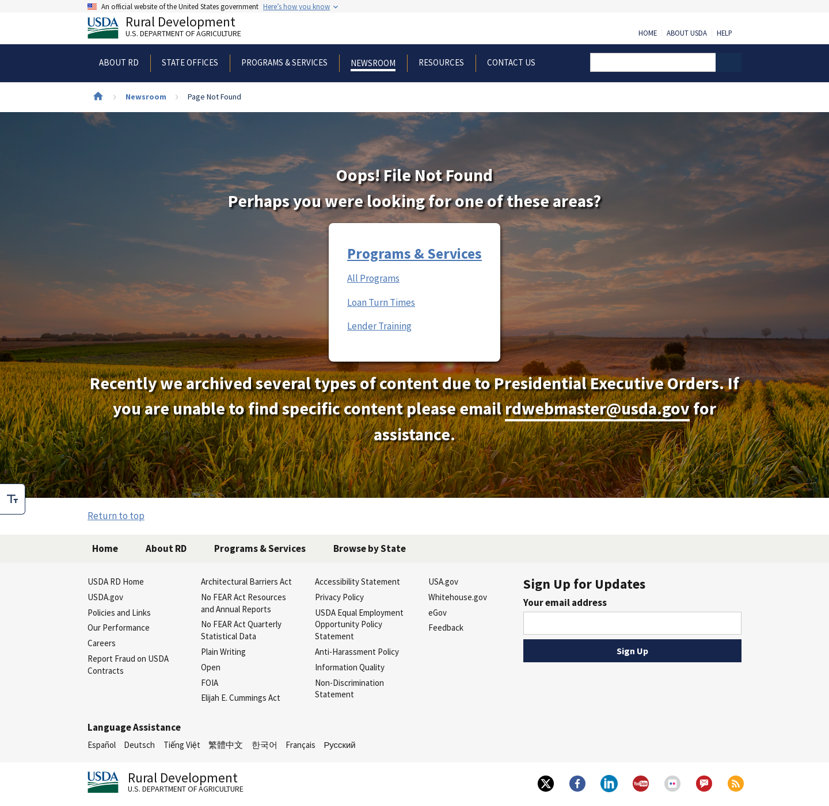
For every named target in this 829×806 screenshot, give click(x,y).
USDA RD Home (116, 581)
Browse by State (369, 548)
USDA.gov (105, 597)
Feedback (445, 627)
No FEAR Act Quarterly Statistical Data (241, 630)
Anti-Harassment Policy (357, 651)
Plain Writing (223, 651)
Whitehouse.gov (457, 597)
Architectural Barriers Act (246, 581)
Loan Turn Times (381, 302)
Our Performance (119, 627)
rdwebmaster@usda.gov (597, 408)
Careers (102, 643)
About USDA (687, 33)
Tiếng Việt (181, 744)
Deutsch (139, 744)
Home (647, 33)
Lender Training (379, 326)
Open (210, 667)
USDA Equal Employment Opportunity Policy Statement (359, 624)
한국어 (264, 744)
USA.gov (443, 581)
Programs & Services (414, 253)
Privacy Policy (339, 597)
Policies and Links (119, 612)
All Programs (373, 278)
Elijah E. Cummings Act (240, 697)
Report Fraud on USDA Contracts (128, 664)
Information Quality (350, 667)
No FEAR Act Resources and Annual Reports (243, 603)
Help (724, 33)
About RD (166, 548)
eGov (437, 612)
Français (300, 744)
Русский (339, 744)
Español (102, 744)
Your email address (565, 602)
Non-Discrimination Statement (349, 688)
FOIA (209, 682)
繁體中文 (225, 744)
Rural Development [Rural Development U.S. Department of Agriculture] (174, 29)
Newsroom (146, 96)
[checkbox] (12, 499)
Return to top (116, 515)
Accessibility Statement (357, 581)
